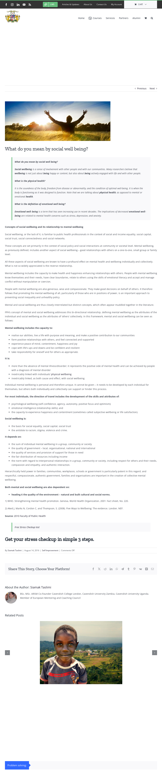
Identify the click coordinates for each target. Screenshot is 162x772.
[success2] (81, 121)
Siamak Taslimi (15, 550)
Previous (142, 88)
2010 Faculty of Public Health (30, 516)
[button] (152, 17)
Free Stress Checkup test (27, 527)
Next (152, 88)
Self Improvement (50, 550)
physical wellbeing (61, 374)
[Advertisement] (81, 49)
